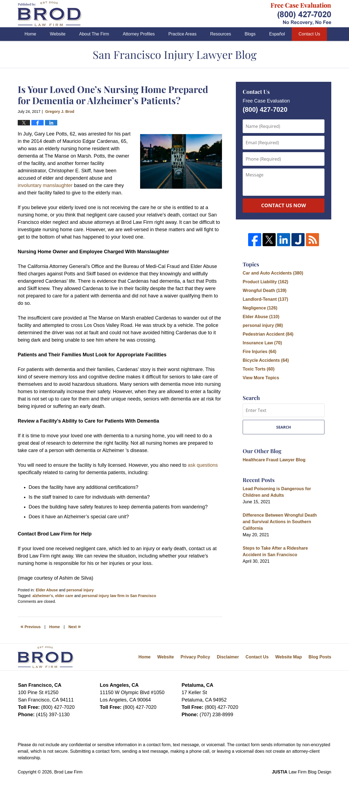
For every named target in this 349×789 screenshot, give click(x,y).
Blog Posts (319, 657)
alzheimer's (42, 596)
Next (74, 626)
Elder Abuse (47, 590)
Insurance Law (262, 343)
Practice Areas (183, 34)
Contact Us (309, 34)
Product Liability (265, 281)
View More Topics (261, 377)
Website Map (288, 657)
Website (58, 34)
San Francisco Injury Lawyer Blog (49, 13)
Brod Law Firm (68, 772)
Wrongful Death (265, 290)
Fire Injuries (259, 351)
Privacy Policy (195, 657)
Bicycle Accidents (266, 360)
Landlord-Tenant (265, 299)
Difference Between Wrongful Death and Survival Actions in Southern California (280, 522)
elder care (64, 596)
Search (283, 427)
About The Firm (94, 34)
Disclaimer (228, 657)
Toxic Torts (259, 369)
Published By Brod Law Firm (301, 13)
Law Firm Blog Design (301, 772)
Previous (30, 626)
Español (277, 34)
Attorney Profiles (139, 34)
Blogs (250, 34)
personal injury (80, 590)
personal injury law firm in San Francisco (119, 596)
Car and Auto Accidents (273, 273)
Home (30, 34)
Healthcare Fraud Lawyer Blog (274, 459)
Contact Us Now (283, 205)
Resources (220, 34)
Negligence (260, 308)
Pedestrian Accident (268, 334)
